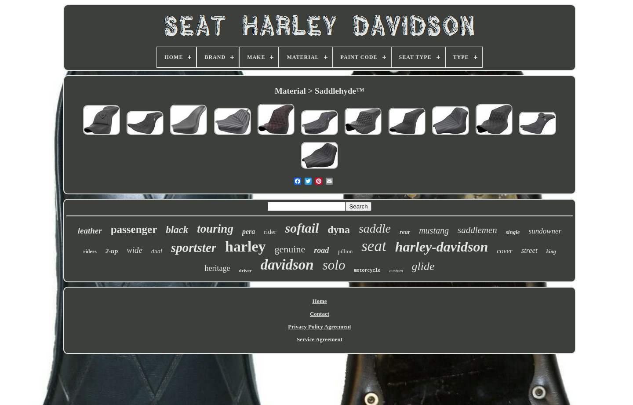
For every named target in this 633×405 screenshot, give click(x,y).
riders (90, 251)
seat (373, 246)
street (529, 250)
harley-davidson (441, 247)
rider (270, 231)
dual (156, 251)
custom (396, 270)
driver (245, 270)
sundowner (545, 231)
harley (245, 246)
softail (302, 228)
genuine (290, 249)
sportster (193, 248)
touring (215, 228)
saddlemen (477, 230)
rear (405, 232)
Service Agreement (319, 339)
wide (134, 250)
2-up (112, 251)
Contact (319, 313)
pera (248, 231)
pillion (345, 251)
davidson (287, 265)
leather (90, 230)
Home (319, 301)
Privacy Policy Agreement (319, 326)
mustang (434, 230)
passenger (134, 229)
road (321, 250)
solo (334, 265)
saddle (375, 228)
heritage (217, 268)
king (551, 251)
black (177, 229)
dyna (338, 229)
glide (423, 266)
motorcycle (367, 270)
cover (505, 251)
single (513, 232)
